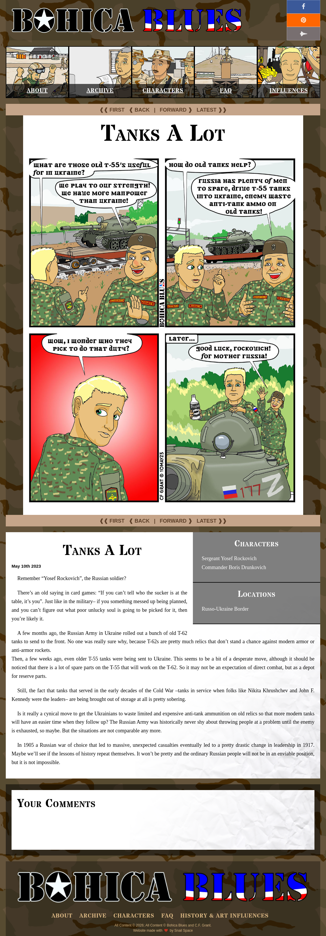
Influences (288, 91)
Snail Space (183, 931)
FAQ (226, 91)
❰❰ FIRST (111, 110)
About (37, 91)
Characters (163, 91)
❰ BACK (139, 110)
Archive (100, 91)
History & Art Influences (224, 916)
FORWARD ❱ (176, 110)
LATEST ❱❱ (212, 110)
